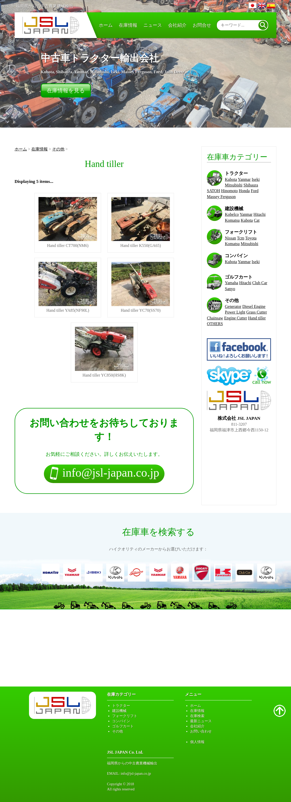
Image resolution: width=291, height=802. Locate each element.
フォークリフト (124, 716)
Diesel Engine (253, 306)
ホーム (106, 25)
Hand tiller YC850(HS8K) (104, 352)
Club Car (259, 283)
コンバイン (121, 721)
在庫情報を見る (66, 90)
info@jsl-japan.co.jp (136, 773)
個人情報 (197, 742)
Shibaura (251, 185)
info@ (104, 474)
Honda (244, 191)
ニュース (152, 25)
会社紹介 (177, 25)
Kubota (231, 179)
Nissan (230, 238)
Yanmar (244, 179)
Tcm (240, 238)
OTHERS (215, 324)
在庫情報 (128, 25)
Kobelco (232, 214)
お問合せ (202, 25)
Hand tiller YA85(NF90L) (67, 287)
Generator (233, 306)
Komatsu (232, 220)
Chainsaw (215, 318)
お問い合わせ (201, 731)
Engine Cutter (235, 318)
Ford (254, 191)
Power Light (235, 312)
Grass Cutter (256, 312)
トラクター (121, 705)
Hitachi (260, 214)
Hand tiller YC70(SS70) (140, 287)
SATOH (213, 191)
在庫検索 (197, 716)
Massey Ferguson (221, 196)
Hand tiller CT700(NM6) (67, 222)
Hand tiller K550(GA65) (140, 222)
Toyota (251, 238)
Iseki (256, 179)
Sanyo (230, 289)
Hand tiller (257, 318)
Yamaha (231, 283)
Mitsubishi (233, 185)
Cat (256, 220)
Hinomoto (229, 191)
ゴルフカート (123, 726)
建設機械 (119, 711)
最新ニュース (201, 721)
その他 (58, 149)
